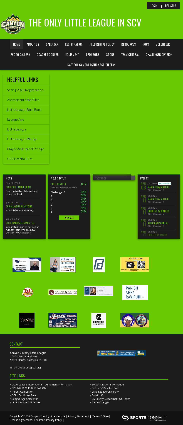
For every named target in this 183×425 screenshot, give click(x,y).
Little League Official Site (26, 402)
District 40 (97, 395)
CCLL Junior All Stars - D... (20, 223)
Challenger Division (159, 54)
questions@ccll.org (29, 367)
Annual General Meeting (19, 206)
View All (69, 218)
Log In (70, 420)
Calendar (52, 44)
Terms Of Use (100, 416)
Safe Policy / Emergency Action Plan (91, 64)
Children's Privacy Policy (48, 420)
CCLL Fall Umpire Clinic (18, 187)
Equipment (72, 54)
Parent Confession (22, 391)
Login (153, 5)
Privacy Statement (78, 416)
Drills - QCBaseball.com (105, 388)
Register (170, 5)
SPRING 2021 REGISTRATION (29, 388)
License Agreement (20, 420)
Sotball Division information (108, 384)
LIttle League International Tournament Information (42, 384)
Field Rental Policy (102, 44)
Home (16, 44)
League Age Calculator (25, 398)
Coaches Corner (48, 54)
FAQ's (146, 44)
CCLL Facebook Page (24, 395)
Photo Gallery (20, 54)
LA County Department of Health (111, 398)
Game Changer (100, 402)
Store (110, 54)
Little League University (105, 391)
